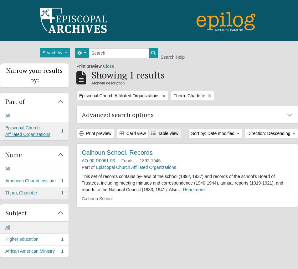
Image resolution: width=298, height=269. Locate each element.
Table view (164, 133)
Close (108, 66)
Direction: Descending (270, 133)
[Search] (119, 53)
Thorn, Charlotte (34, 194)
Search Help (173, 57)
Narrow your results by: (34, 75)
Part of (15, 101)
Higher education (34, 240)
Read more (194, 189)
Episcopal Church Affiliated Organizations (34, 131)
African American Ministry (34, 252)
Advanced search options (118, 114)
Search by (53, 52)
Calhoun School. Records (117, 152)
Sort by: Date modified (213, 133)
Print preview (95, 133)
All (7, 115)
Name (13, 154)
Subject (16, 213)
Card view (133, 133)
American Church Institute (34, 182)
